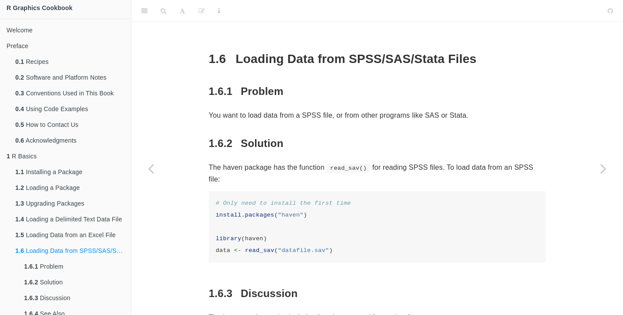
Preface (17, 45)
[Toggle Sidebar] (144, 11)
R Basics (22, 156)
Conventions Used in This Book (64, 93)
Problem (43, 266)
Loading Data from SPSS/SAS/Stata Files (73, 250)
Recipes (32, 61)
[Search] (163, 11)
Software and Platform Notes (61, 77)
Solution (43, 282)
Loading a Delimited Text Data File (68, 219)
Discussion (47, 297)
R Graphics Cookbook (40, 7)
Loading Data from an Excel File (65, 234)
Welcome (20, 30)
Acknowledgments (46, 140)
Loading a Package (47, 187)
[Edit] (201, 11)
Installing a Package (48, 171)
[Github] (610, 11)
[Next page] (603, 168)
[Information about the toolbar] (219, 11)
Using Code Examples (51, 108)
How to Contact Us (46, 124)
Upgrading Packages (49, 203)
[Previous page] (151, 168)
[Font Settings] (182, 11)
